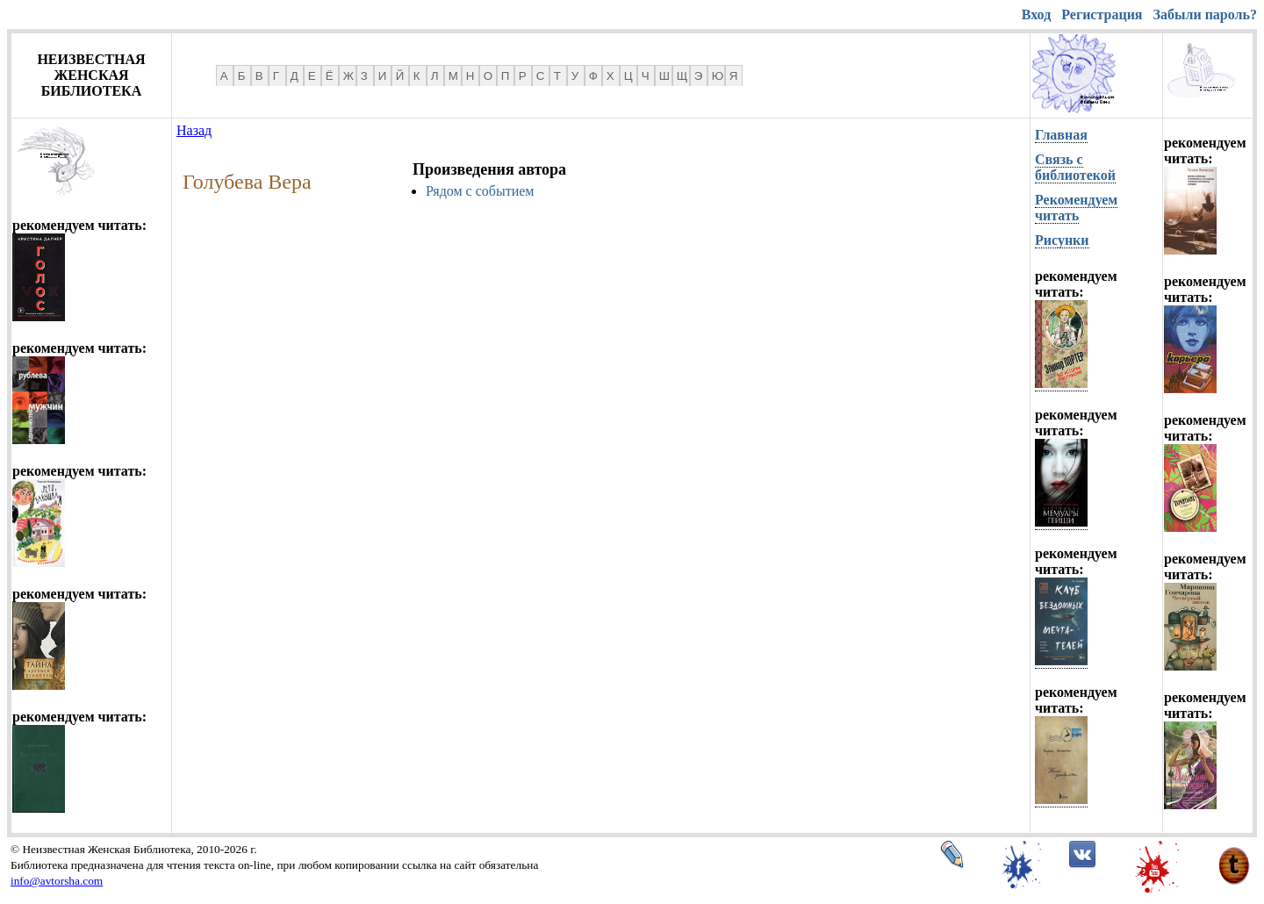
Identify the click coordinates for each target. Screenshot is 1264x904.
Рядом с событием (480, 190)
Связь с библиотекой (1075, 167)
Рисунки (1062, 240)
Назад (194, 130)
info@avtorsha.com (57, 880)
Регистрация (1101, 14)
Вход (1036, 14)
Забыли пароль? (1205, 14)
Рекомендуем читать (1076, 207)
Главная (1061, 134)
